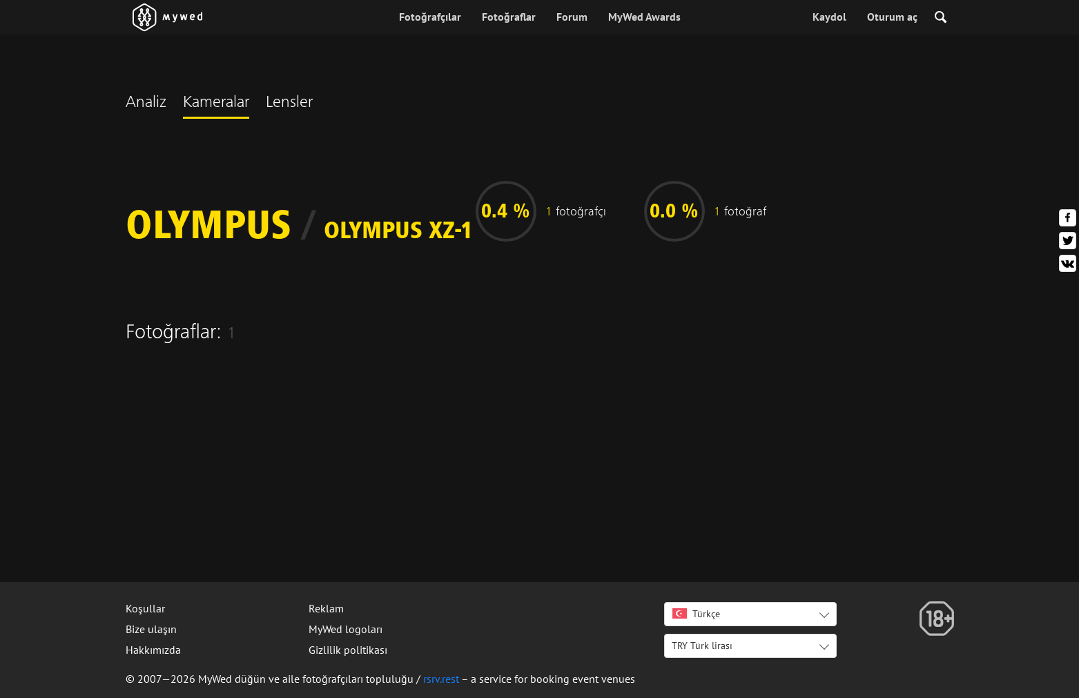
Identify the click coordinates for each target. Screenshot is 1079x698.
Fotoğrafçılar (430, 16)
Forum (571, 16)
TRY (702, 645)
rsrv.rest (441, 679)
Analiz (146, 103)
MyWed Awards (644, 16)
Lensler (289, 103)
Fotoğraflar (509, 16)
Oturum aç (892, 16)
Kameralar (216, 103)
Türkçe (696, 614)
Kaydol (829, 16)
